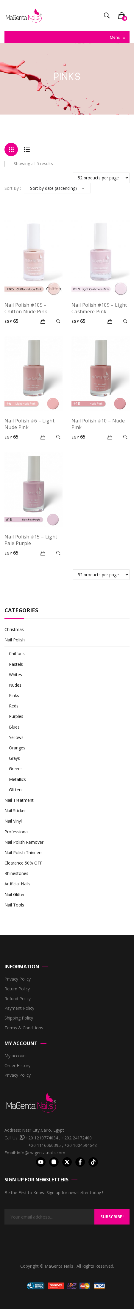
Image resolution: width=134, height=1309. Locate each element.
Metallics (17, 779)
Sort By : (12, 188)
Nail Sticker (15, 810)
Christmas (14, 629)
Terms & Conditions (23, 1028)
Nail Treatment (19, 800)
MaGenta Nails (59, 1266)
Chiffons (17, 653)
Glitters (16, 790)
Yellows (16, 737)
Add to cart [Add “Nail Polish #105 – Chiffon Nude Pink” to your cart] (43, 321)
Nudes (15, 685)
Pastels (16, 664)
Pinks (14, 695)
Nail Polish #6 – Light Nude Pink (29, 423)
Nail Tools (14, 905)
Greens (16, 768)
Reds (13, 706)
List (26, 149)
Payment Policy (19, 1008)
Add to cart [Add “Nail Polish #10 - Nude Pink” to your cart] (110, 437)
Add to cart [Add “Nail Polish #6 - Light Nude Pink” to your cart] (43, 437)
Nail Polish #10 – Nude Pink (98, 423)
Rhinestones (16, 873)
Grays (14, 758)
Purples (16, 716)
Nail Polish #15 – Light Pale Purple (30, 540)
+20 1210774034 (42, 1138)
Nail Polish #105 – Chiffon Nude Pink (25, 308)
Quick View (59, 321)
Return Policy (17, 989)
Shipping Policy (18, 1018)
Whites (15, 674)
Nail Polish (14, 640)
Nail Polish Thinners (23, 852)
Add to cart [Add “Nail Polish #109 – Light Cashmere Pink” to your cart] (110, 321)
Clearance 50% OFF (23, 863)
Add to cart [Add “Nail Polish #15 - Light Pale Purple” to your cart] (43, 553)
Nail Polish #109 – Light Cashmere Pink (99, 308)
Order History (17, 1065)
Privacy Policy (17, 979)
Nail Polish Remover (23, 842)
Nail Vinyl (13, 821)
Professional (16, 831)
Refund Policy (17, 998)
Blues (14, 727)
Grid (11, 149)
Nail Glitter (14, 894)
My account (15, 1056)
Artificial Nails (17, 884)
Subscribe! (112, 1216)
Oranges (17, 748)
